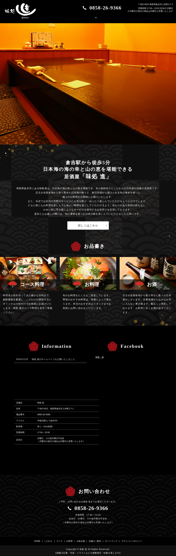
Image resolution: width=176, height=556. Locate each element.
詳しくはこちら (88, 224)
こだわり (73, 16)
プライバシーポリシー (131, 540)
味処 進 (99, 356)
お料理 (69, 540)
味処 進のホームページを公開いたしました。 (54, 358)
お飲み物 (81, 540)
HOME (54, 16)
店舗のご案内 (118, 16)
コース (59, 540)
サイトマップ (111, 540)
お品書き (94, 16)
